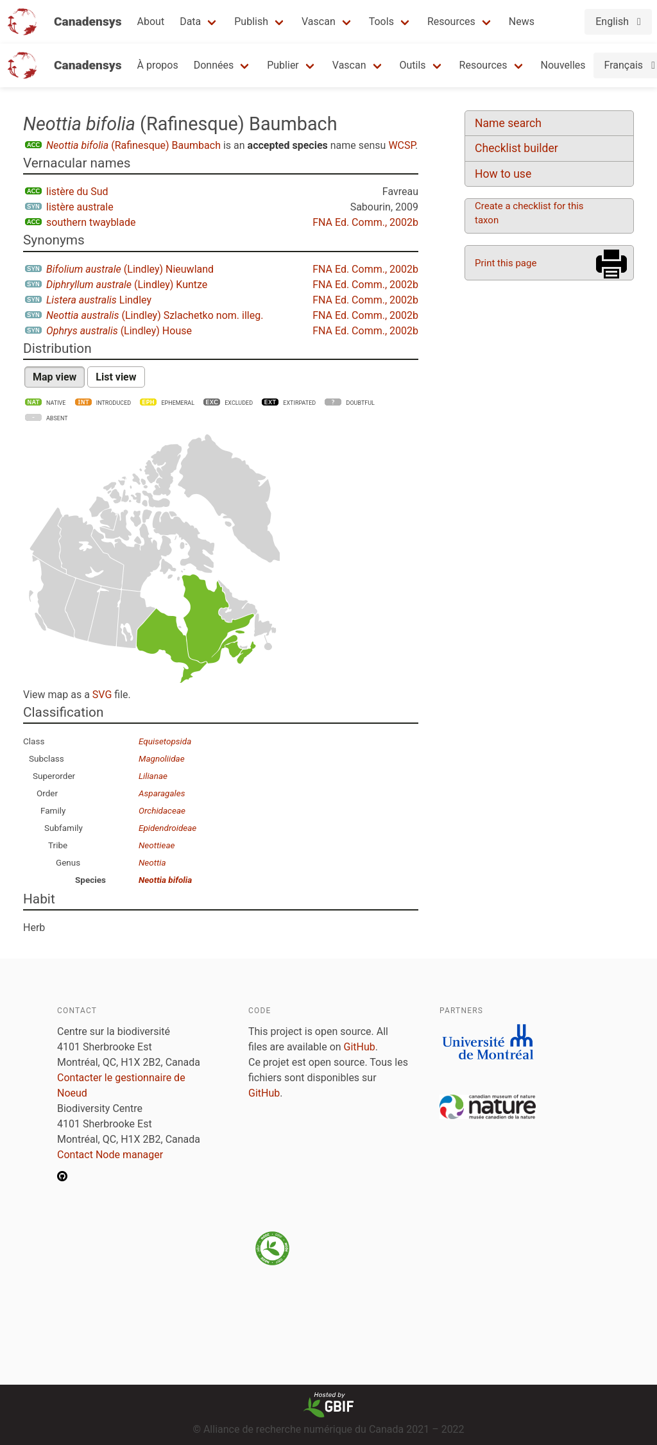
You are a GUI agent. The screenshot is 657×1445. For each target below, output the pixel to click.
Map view (54, 377)
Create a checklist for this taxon (529, 213)
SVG (102, 694)
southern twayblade (90, 222)
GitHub (359, 1047)
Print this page (505, 263)
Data (190, 21)
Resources (451, 21)
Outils (413, 65)
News (521, 21)
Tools (381, 21)
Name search (508, 123)
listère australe (80, 207)
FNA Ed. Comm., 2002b (365, 222)
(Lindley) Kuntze (126, 284)
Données (214, 65)
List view (116, 377)
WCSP (401, 145)
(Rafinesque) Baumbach (133, 145)
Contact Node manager (110, 1155)
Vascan (319, 21)
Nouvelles (563, 65)
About (151, 21)
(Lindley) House (119, 331)
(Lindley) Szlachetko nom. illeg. (154, 315)
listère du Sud (77, 191)
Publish (251, 21)
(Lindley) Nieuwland (130, 269)
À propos (157, 65)
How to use (503, 173)
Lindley (98, 300)
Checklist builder (516, 148)
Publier (283, 65)
